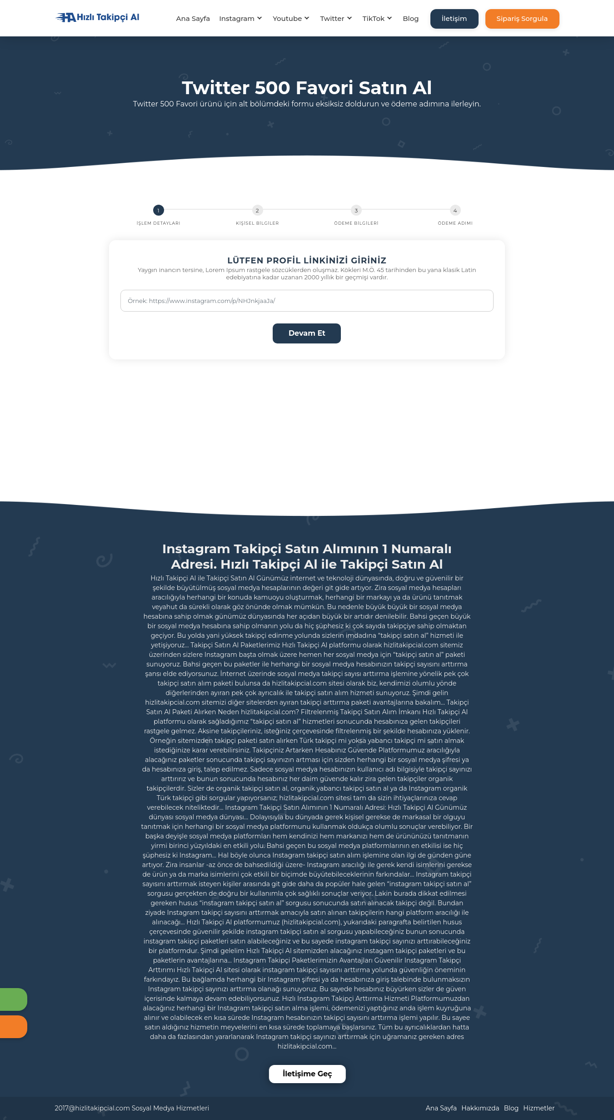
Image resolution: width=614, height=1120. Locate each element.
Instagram (237, 18)
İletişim (454, 18)
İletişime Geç (308, 1074)
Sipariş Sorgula (522, 18)
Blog (411, 18)
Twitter (332, 18)
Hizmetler (538, 1108)
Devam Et (307, 333)
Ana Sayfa (193, 18)
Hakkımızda (480, 1108)
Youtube (287, 18)
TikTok (374, 18)
